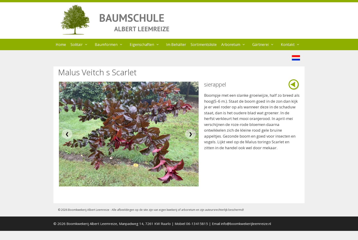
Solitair (81, 44)
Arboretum (235, 44)
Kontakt (292, 44)
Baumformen (111, 44)
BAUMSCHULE (131, 18)
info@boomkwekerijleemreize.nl (246, 223)
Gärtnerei (265, 44)
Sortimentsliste (204, 44)
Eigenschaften (147, 44)
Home (61, 44)
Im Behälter (176, 44)
